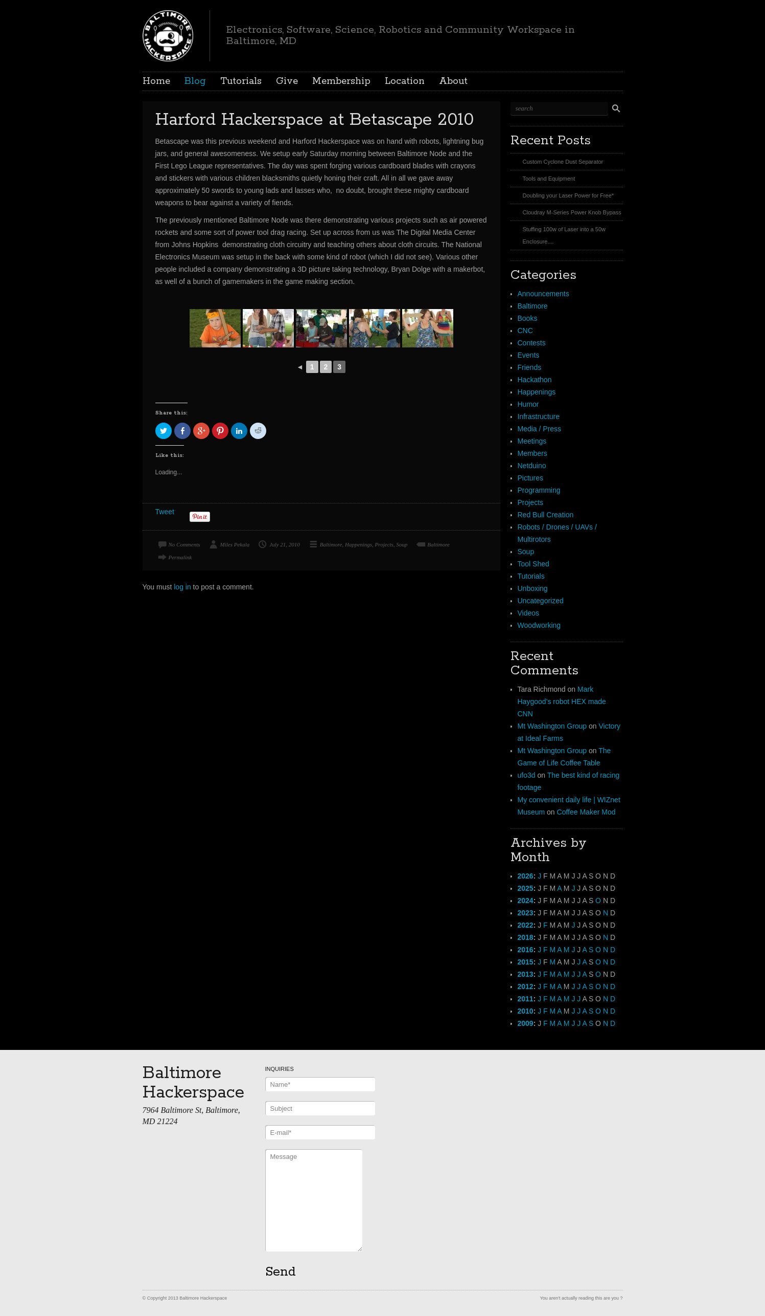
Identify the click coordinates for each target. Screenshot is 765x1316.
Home (156, 81)
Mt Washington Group (552, 726)
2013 (526, 974)
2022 (526, 925)
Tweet (164, 512)
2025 (526, 888)
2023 (526, 913)
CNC (525, 330)
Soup (401, 544)
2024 (526, 900)
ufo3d (527, 775)
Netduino (532, 466)
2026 (526, 876)
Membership (341, 81)
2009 (526, 1023)
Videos (529, 613)
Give (287, 81)
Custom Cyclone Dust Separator (563, 162)
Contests (532, 343)
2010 (526, 1011)
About (453, 81)
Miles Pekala (235, 544)
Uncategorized (541, 601)
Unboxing (533, 588)
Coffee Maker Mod (586, 812)
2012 (526, 986)
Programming (539, 490)
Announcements (543, 294)
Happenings (358, 544)
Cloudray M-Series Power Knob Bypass (572, 212)
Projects (384, 544)
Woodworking (539, 625)
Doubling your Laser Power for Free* (568, 195)
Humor (528, 404)
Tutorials (241, 81)
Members (532, 453)
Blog (195, 81)
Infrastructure (539, 416)
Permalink (180, 557)
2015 (526, 962)
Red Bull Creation (546, 515)
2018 (526, 937)
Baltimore (331, 544)
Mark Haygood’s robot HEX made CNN (562, 701)
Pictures (531, 478)
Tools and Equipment (549, 179)
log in (182, 587)
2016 (526, 950)
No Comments (184, 544)
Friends (530, 367)
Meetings (532, 441)
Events (529, 355)
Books (528, 318)
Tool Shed (533, 564)
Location (405, 81)
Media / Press (540, 429)
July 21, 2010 (284, 544)
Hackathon (535, 380)
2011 (526, 999)
